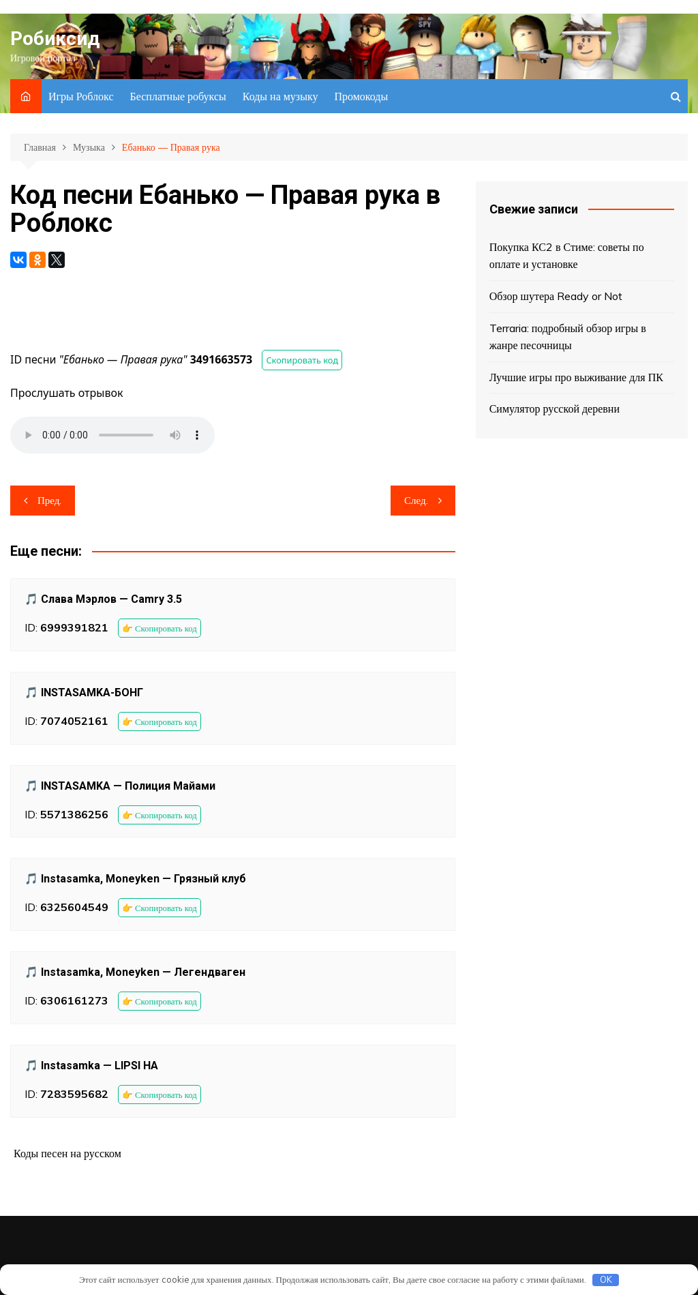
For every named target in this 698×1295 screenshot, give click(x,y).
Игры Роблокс (81, 96)
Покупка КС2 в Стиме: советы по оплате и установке (566, 255)
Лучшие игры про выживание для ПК (576, 377)
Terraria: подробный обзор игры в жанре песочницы (567, 337)
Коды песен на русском (67, 1153)
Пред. (49, 500)
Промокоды (361, 96)
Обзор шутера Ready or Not (555, 296)
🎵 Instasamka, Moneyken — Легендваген (135, 972)
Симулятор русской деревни (554, 408)
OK (606, 1279)
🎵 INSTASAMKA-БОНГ (84, 692)
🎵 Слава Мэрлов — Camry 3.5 (103, 599)
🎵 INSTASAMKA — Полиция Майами (120, 785)
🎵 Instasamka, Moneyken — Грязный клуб (135, 878)
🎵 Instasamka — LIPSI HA (91, 1065)
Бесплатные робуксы (178, 96)
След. (416, 500)
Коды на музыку (280, 96)
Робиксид (55, 38)
